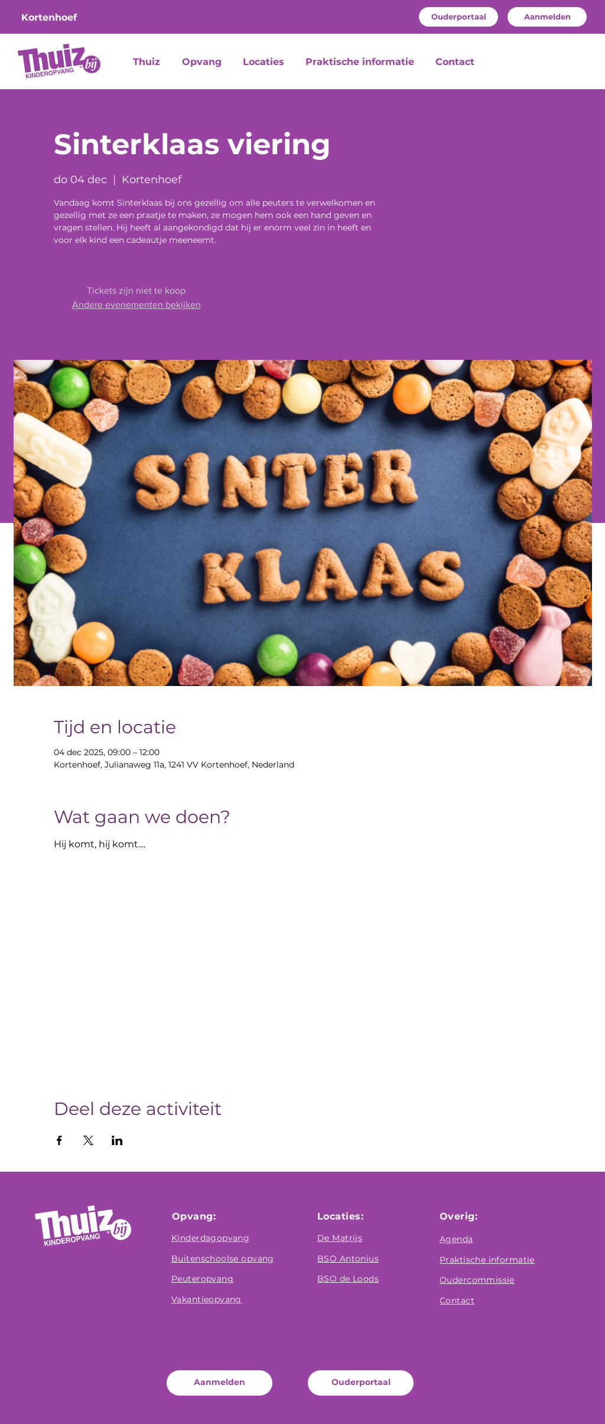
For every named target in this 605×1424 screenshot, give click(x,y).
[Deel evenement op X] (88, 1140)
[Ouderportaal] (458, 17)
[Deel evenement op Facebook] (59, 1140)
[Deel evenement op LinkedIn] (117, 1140)
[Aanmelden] (547, 17)
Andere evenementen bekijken (136, 305)
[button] (203, 62)
